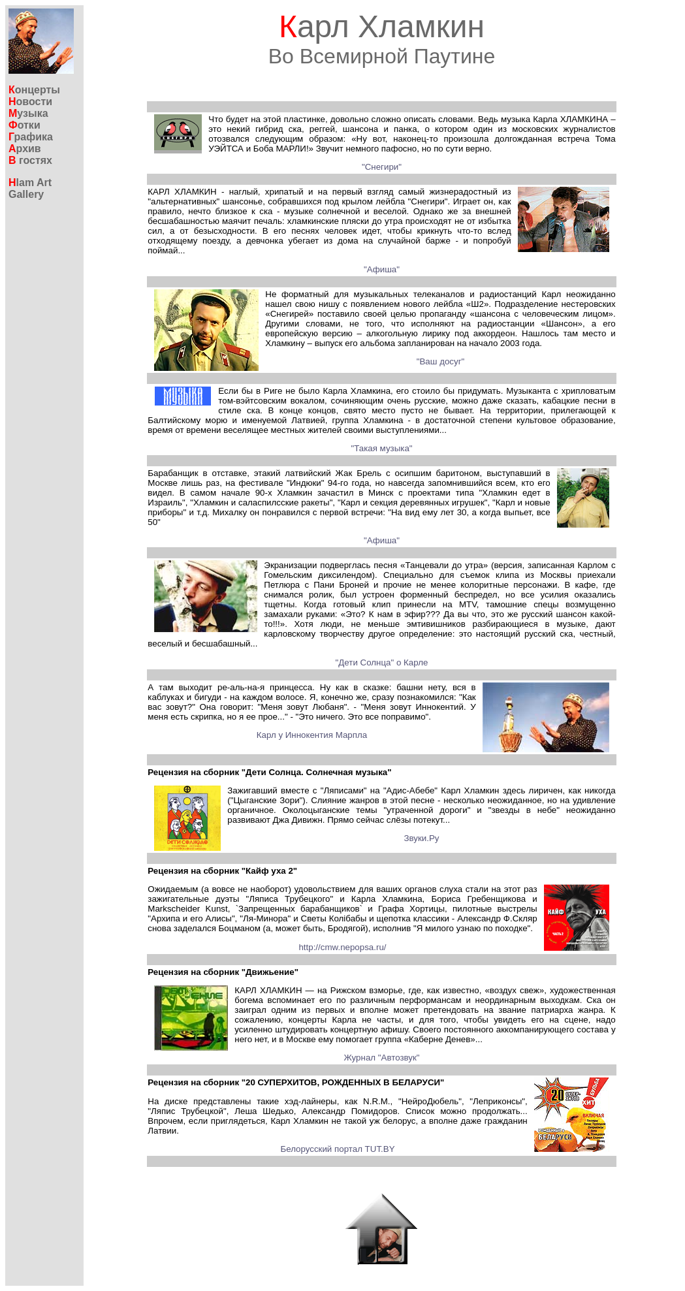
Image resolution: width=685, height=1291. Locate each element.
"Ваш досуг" (441, 361)
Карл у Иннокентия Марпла (312, 735)
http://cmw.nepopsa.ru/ (342, 947)
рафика (30, 136)
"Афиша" (382, 269)
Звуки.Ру (421, 838)
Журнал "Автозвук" (381, 1057)
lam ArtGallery (30, 188)
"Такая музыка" (381, 448)
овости (30, 101)
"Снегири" (382, 167)
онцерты (34, 89)
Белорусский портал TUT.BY (337, 1149)
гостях (30, 160)
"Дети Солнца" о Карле (382, 662)
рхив (24, 148)
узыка (28, 113)
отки (24, 125)
